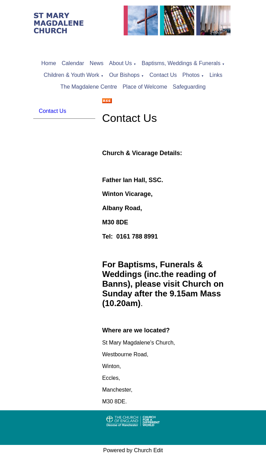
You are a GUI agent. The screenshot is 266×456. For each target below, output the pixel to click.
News (97, 63)
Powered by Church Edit (133, 450)
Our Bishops (124, 75)
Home (48, 63)
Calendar (73, 63)
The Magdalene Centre (88, 87)
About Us (120, 63)
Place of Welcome (145, 87)
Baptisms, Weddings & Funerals (181, 63)
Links (216, 75)
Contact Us (163, 75)
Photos (191, 75)
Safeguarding (189, 87)
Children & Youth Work (71, 75)
